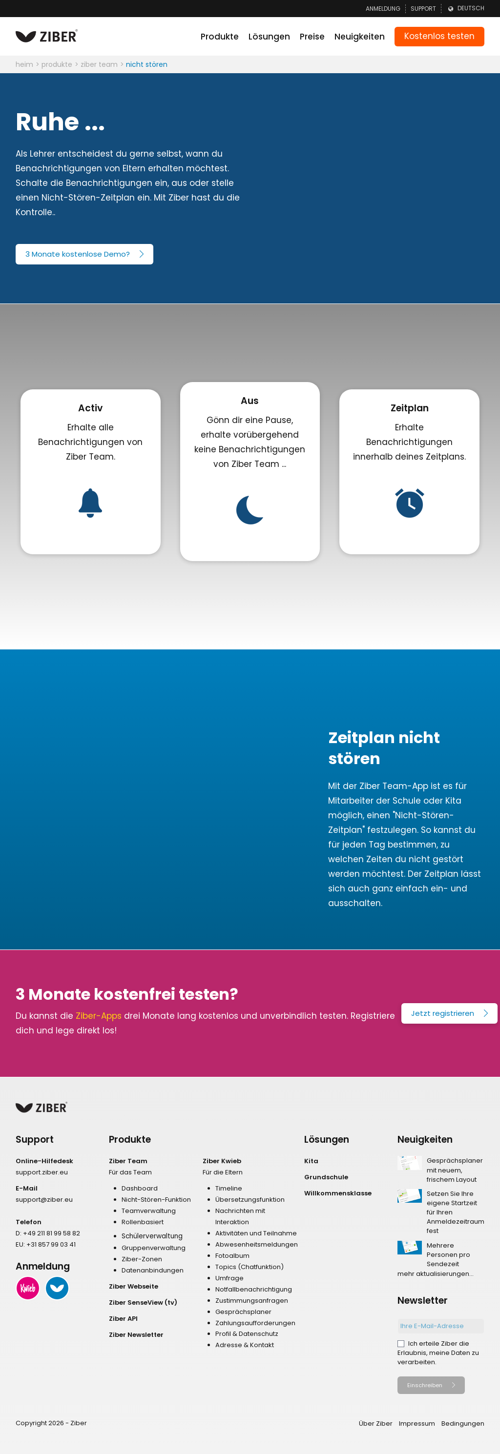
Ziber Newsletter (136, 1334)
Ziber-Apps (99, 1016)
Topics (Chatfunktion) (249, 1267)
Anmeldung (383, 8)
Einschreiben (424, 1385)
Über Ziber (376, 1423)
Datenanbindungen (153, 1270)
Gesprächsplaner (243, 1311)
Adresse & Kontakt (244, 1345)
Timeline (228, 1188)
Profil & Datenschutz (246, 1333)
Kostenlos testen (439, 36)
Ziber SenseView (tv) (143, 1302)
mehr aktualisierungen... (435, 1273)
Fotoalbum (232, 1255)
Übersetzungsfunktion (250, 1199)
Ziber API (123, 1318)
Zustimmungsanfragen (251, 1300)
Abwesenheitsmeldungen (256, 1244)
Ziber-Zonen (142, 1259)
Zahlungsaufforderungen (255, 1323)
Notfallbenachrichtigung (253, 1289)
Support (423, 8)
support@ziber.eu (44, 1199)
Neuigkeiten (359, 36)
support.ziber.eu (42, 1172)
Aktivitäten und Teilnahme (256, 1233)
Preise (312, 36)
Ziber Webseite (133, 1286)
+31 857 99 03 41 (51, 1244)
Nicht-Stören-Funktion (156, 1199)
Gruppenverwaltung (154, 1247)
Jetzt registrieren (442, 1013)
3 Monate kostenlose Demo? (77, 254)
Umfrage (229, 1278)
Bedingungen (462, 1423)
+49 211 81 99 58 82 (51, 1233)
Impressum (417, 1423)
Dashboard (140, 1188)
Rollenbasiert (143, 1222)
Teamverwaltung (149, 1210)
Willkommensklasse (338, 1193)
